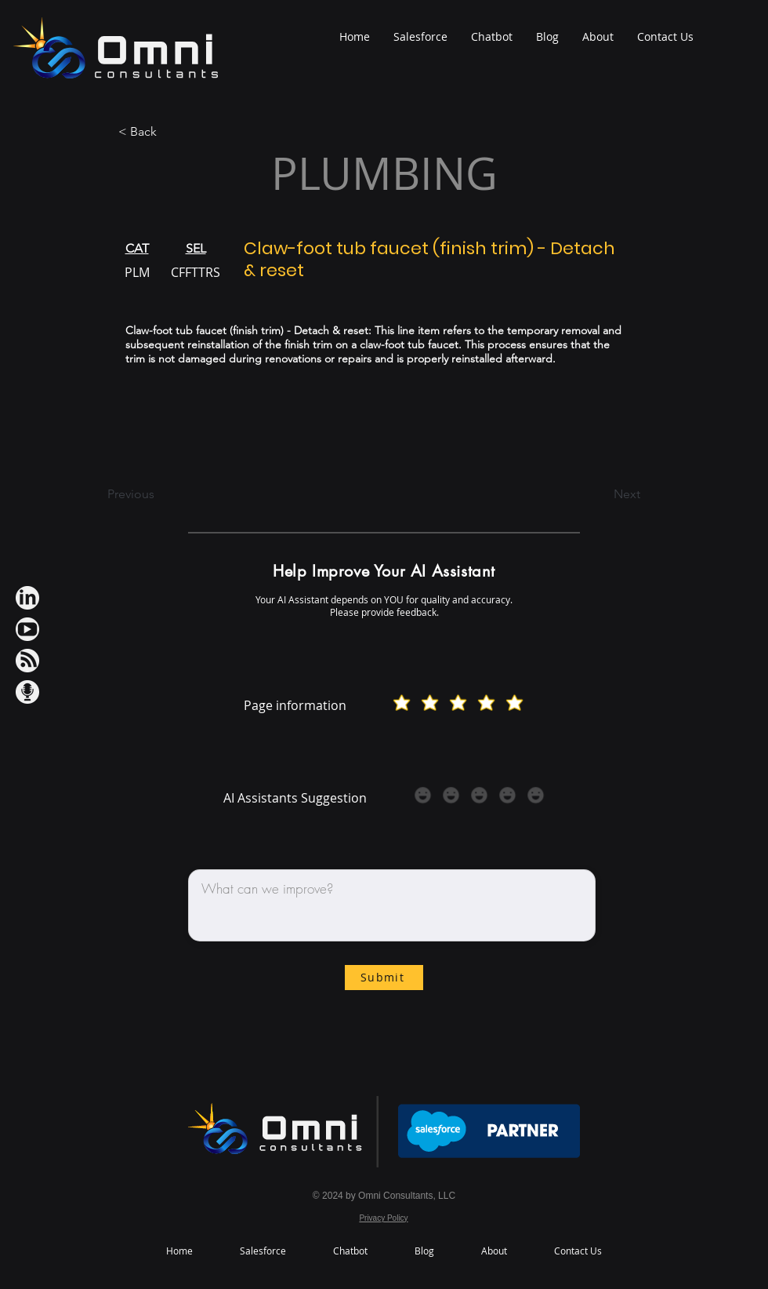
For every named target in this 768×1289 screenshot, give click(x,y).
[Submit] (384, 977)
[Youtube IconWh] (27, 629)
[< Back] (170, 132)
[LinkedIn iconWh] (27, 598)
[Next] (601, 495)
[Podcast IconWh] (27, 692)
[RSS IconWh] (27, 660)
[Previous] (159, 495)
